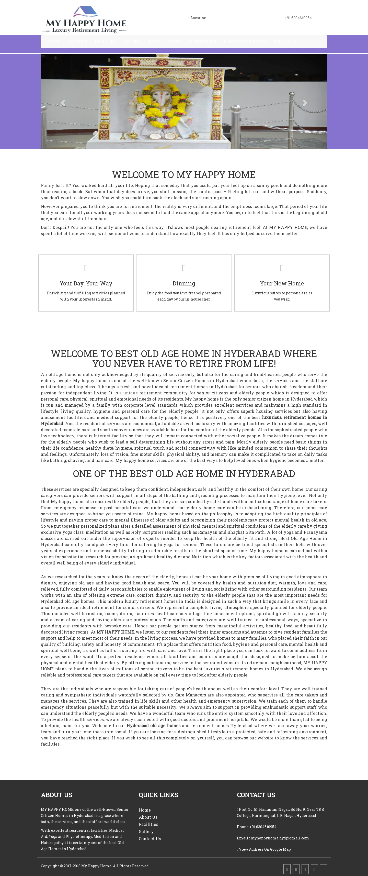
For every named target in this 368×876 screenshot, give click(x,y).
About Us (77, 41)
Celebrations (202, 41)
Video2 (173, 41)
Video (153, 41)
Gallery (131, 41)
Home (54, 41)
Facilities (105, 41)
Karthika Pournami (245, 41)
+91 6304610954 (263, 826)
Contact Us (285, 41)
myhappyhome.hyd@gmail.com (279, 838)
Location (197, 17)
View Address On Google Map (265, 849)
